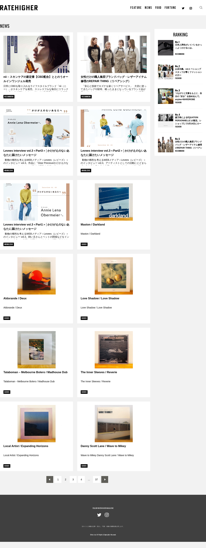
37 (96, 479)
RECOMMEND (9, 96)
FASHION (178, 78)
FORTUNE (170, 8)
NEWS (148, 8)
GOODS (84, 244)
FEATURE (136, 8)
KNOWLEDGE (8, 170)
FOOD (158, 8)
